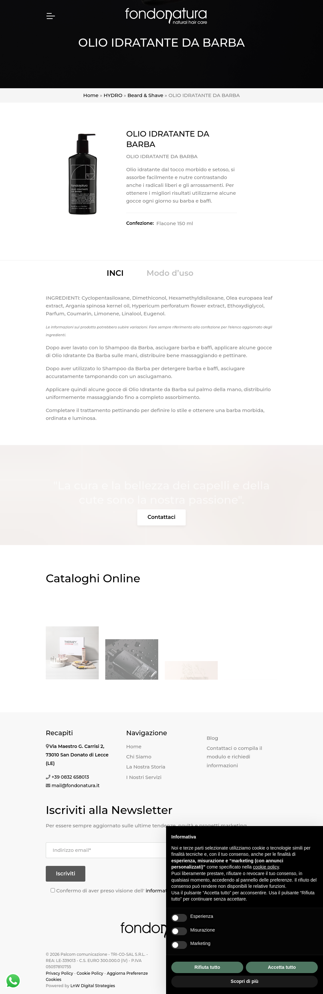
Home (91, 95)
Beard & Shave (145, 95)
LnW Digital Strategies (92, 985)
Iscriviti (65, 873)
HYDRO (113, 95)
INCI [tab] (115, 273)
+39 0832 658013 (70, 777)
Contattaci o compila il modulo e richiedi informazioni (234, 757)
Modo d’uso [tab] (170, 273)
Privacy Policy (59, 973)
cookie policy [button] (266, 867)
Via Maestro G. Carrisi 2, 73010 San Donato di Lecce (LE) (77, 754)
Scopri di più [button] (245, 981)
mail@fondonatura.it (76, 785)
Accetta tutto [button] (282, 967)
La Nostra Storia (145, 767)
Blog (212, 738)
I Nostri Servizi (144, 777)
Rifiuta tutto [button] (207, 967)
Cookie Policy (89, 973)
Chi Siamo (138, 757)
